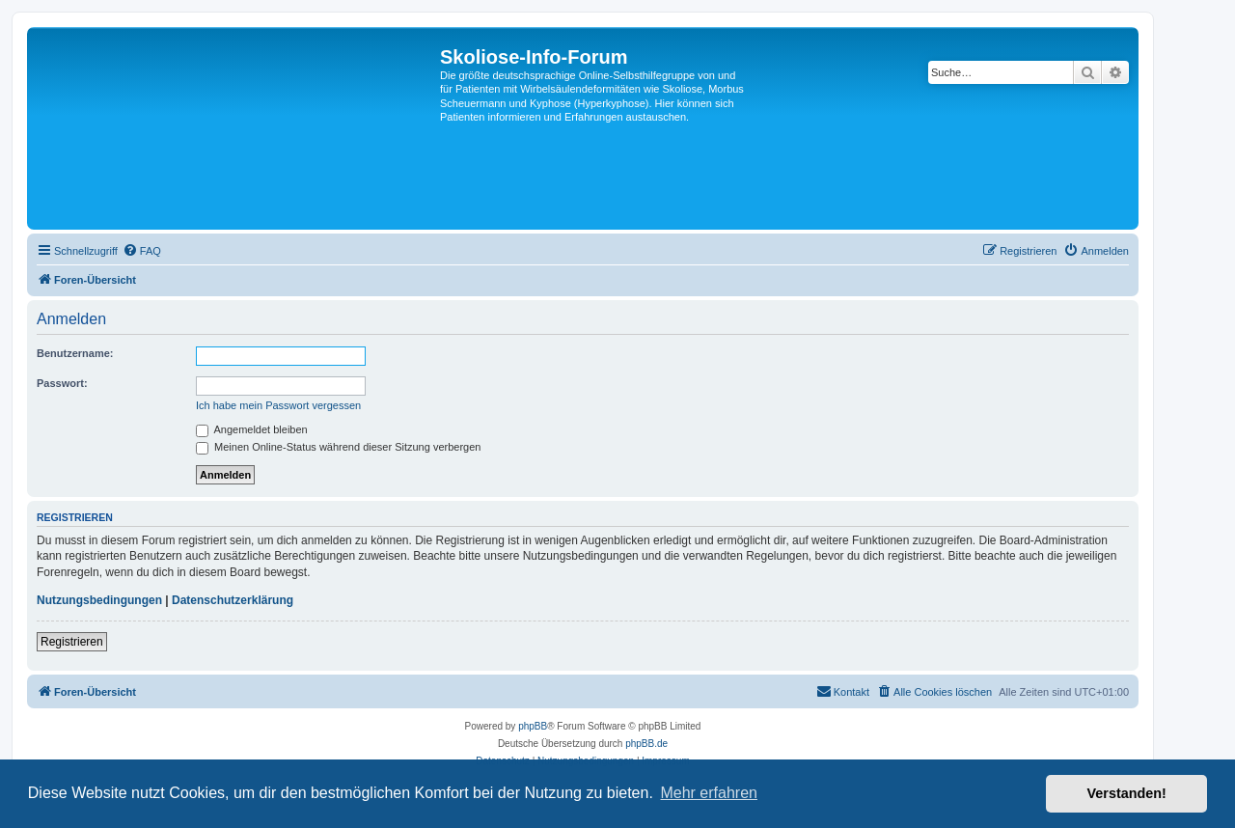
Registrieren (72, 642)
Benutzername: (75, 353)
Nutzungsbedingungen (99, 600)
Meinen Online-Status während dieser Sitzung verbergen (338, 447)
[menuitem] (142, 250)
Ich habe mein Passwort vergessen (278, 405)
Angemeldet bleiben (252, 429)
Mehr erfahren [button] (708, 793)
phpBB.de (646, 743)
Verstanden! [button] (1126, 793)
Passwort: (62, 383)
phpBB (532, 726)
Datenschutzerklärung (232, 600)
